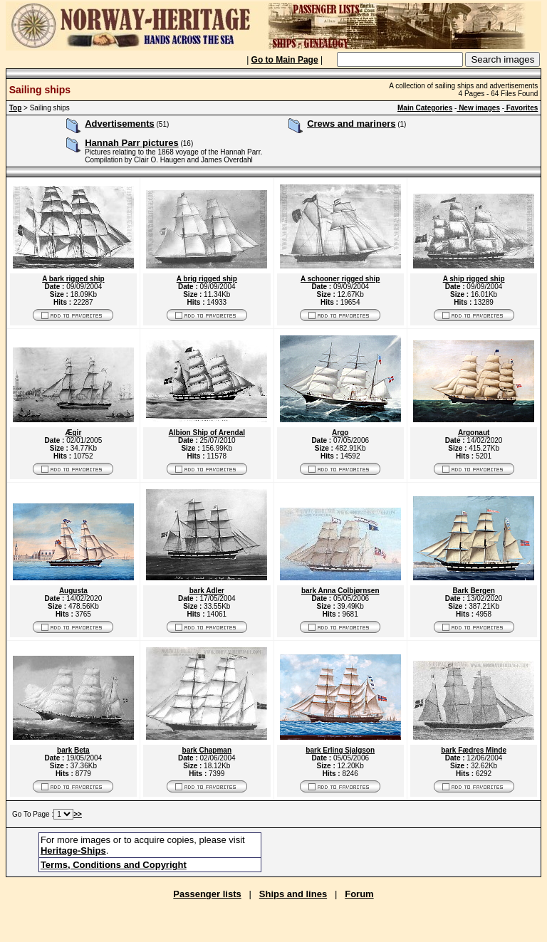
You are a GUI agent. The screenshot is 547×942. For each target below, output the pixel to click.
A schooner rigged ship (340, 279)
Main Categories (424, 108)
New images (478, 108)
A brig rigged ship (207, 279)
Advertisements (120, 123)
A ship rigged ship (474, 279)
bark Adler (206, 591)
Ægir (74, 432)
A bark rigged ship (73, 279)
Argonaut (473, 432)
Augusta (73, 591)
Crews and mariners (351, 123)
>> (77, 814)
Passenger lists (207, 894)
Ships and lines (293, 894)
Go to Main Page (284, 60)
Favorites (521, 108)
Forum (359, 894)
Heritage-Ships (73, 850)
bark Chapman (206, 750)
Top (15, 108)
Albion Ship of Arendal (207, 432)
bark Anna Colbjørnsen (340, 591)
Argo (340, 432)
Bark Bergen (473, 591)
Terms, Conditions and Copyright (114, 864)
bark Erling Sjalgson (340, 750)
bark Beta (73, 750)
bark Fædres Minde (473, 750)
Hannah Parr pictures (132, 142)
